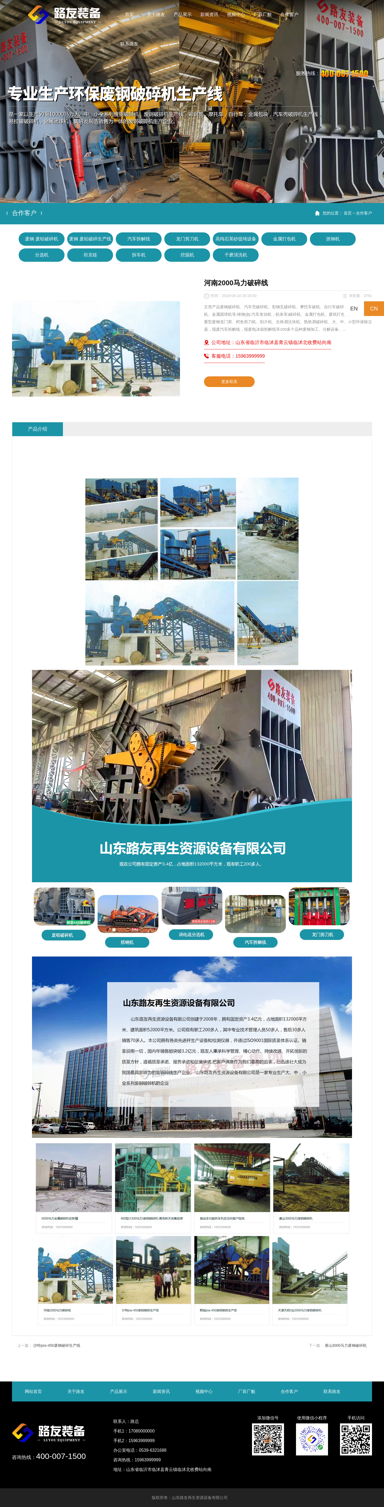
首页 (348, 213)
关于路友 (76, 1391)
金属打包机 (284, 238)
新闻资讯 (161, 1391)
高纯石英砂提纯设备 (235, 238)
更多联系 (229, 381)
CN (374, 308)
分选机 (42, 254)
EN (354, 308)
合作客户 (364, 213)
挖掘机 (187, 254)
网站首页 (33, 1391)
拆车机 (139, 254)
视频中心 (204, 1391)
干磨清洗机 (236, 254)
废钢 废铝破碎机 (41, 238)
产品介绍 (37, 429)
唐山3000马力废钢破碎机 (346, 1345)
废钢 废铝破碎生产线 (90, 238)
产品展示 (118, 1391)
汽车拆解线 (138, 238)
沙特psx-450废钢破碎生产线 (56, 1345)
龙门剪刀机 (187, 238)
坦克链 (90, 254)
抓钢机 (333, 238)
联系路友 (332, 1391)
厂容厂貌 (246, 1391)
